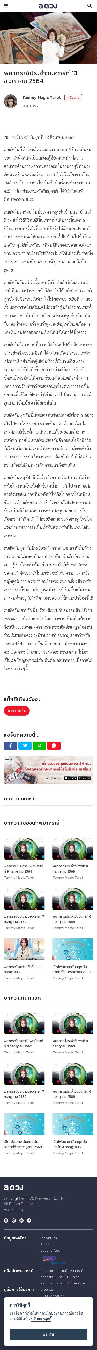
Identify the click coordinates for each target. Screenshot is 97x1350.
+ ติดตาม (73, 97)
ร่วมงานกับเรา (51, 1250)
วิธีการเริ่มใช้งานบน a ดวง (60, 1276)
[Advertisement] (48, 121)
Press (45, 1244)
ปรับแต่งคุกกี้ (41, 1319)
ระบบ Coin (49, 1289)
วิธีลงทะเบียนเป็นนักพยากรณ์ (62, 1270)
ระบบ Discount (52, 1295)
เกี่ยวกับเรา (49, 1238)
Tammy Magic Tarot (41, 97)
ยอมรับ (48, 1334)
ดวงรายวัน (16, 710)
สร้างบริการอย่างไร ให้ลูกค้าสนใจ (65, 1283)
